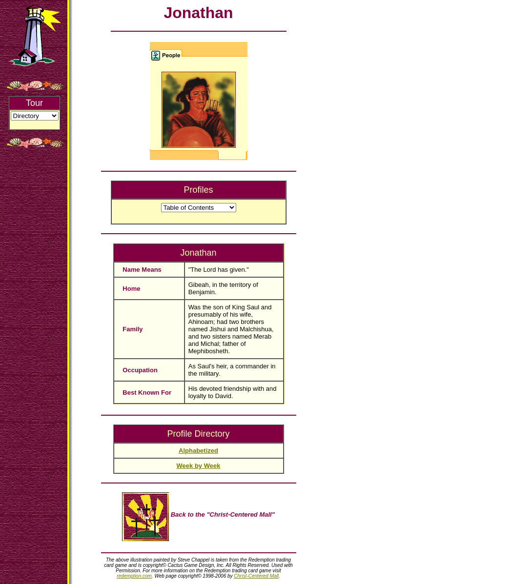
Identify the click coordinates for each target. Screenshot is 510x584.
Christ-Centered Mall (256, 576)
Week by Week (199, 465)
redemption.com (134, 576)
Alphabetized (198, 450)
